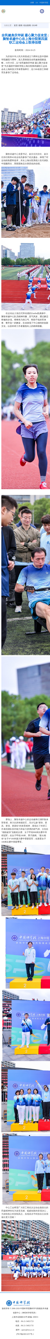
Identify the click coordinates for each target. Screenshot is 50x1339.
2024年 (34, 25)
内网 (32, 3)
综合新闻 (27, 25)
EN (37, 3)
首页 (16, 25)
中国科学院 (43, 3)
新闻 (20, 25)
